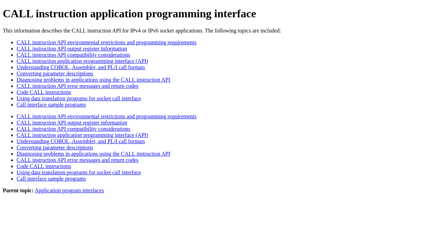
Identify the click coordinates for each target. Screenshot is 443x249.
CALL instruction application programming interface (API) (82, 61)
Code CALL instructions (44, 92)
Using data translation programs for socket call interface (79, 98)
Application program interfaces (69, 190)
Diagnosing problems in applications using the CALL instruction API (93, 80)
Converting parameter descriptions (55, 73)
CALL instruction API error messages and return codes (77, 86)
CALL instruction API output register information (72, 49)
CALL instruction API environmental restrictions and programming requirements (107, 42)
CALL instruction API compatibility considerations (73, 55)
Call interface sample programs (51, 105)
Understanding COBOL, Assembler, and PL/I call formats (81, 67)
